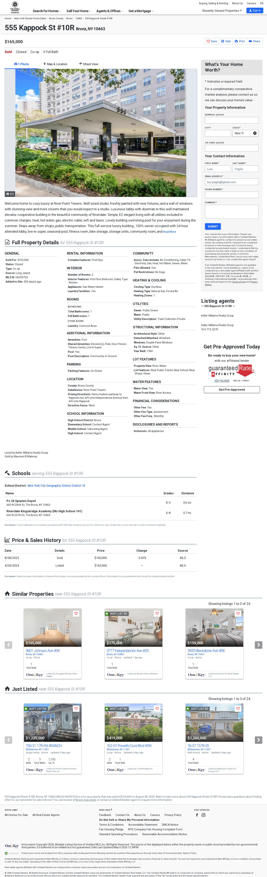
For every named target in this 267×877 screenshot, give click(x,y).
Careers (251, 3)
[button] (254, 10)
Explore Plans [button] (189, 853)
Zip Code (214, 142)
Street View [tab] (88, 64)
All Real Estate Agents (46, 815)
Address (214, 114)
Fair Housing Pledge (111, 829)
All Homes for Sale (16, 815)
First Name (212, 163)
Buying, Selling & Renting (213, 3)
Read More (169, 231)
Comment (211, 202)
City (208, 127)
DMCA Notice (170, 824)
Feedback (105, 815)
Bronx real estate (86, 799)
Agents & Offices (109, 11)
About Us (237, 3)
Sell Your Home (79, 11)
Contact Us (122, 815)
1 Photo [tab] (21, 64)
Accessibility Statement (142, 824)
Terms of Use (239, 282)
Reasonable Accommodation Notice (164, 834)
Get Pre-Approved (232, 389)
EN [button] (261, 3)
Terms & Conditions (111, 824)
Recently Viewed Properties (222, 10)
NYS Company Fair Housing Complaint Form (155, 829)
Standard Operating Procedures (118, 834)
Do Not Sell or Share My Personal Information (129, 820)
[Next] (258, 645)
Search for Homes (47, 11)
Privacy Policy (173, 815)
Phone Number (214, 189)
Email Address (214, 176)
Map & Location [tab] (55, 64)
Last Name (239, 163)
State (236, 127)
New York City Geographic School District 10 (56, 485)
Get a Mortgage (141, 11)
